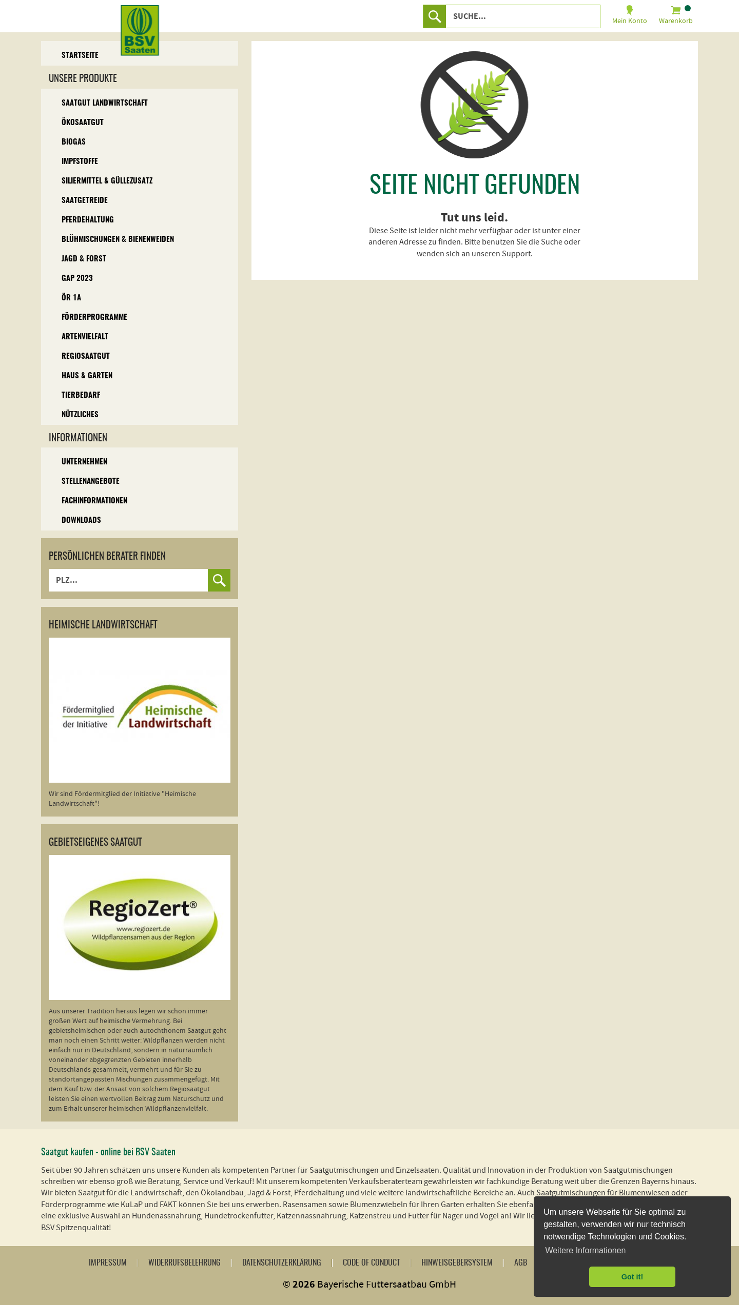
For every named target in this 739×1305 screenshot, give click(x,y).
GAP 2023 (77, 278)
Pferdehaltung (88, 220)
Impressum (108, 1263)
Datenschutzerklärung (281, 1263)
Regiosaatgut (86, 356)
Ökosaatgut (83, 123)
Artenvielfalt (85, 337)
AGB (520, 1263)
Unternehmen (84, 462)
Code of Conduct (371, 1263)
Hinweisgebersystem (457, 1263)
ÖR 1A (71, 298)
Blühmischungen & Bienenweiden (118, 239)
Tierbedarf (81, 395)
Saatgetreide (85, 201)
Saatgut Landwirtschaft (105, 103)
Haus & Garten (87, 376)
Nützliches (80, 415)
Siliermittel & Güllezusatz (107, 181)
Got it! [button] (632, 1277)
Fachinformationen (94, 501)
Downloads (81, 520)
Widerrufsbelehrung (184, 1263)
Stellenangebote (91, 481)
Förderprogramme (94, 317)
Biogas (74, 142)
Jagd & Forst (84, 259)
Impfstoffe (80, 162)
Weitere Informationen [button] (585, 1250)
